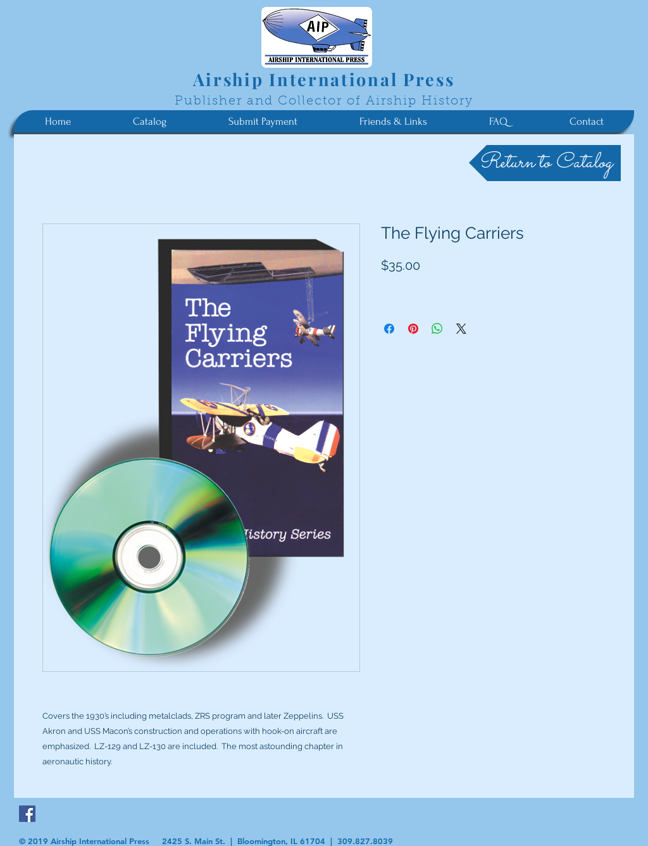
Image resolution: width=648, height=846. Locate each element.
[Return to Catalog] (545, 163)
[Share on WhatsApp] (437, 328)
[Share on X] (461, 328)
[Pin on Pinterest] (413, 328)
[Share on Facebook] (389, 328)
